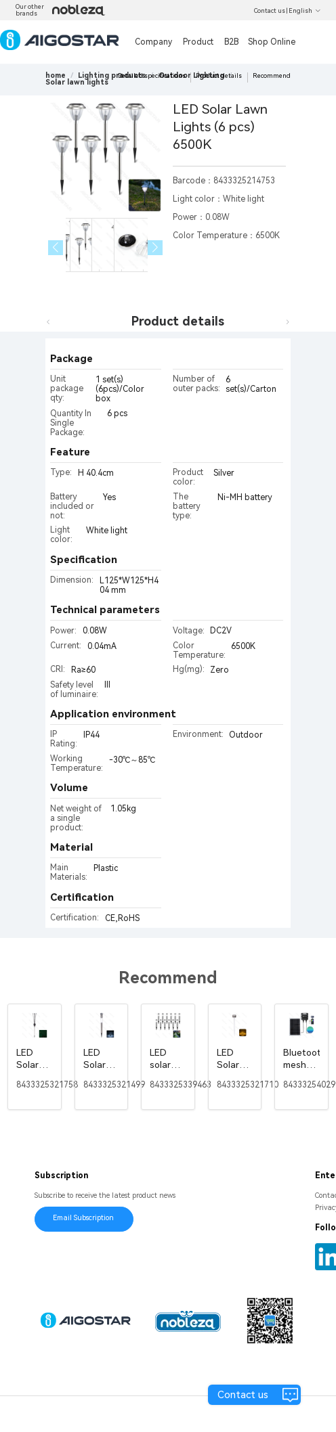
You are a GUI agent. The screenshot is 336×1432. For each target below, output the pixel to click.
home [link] (55, 75)
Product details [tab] (177, 321)
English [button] (305, 10)
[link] (112, 75)
